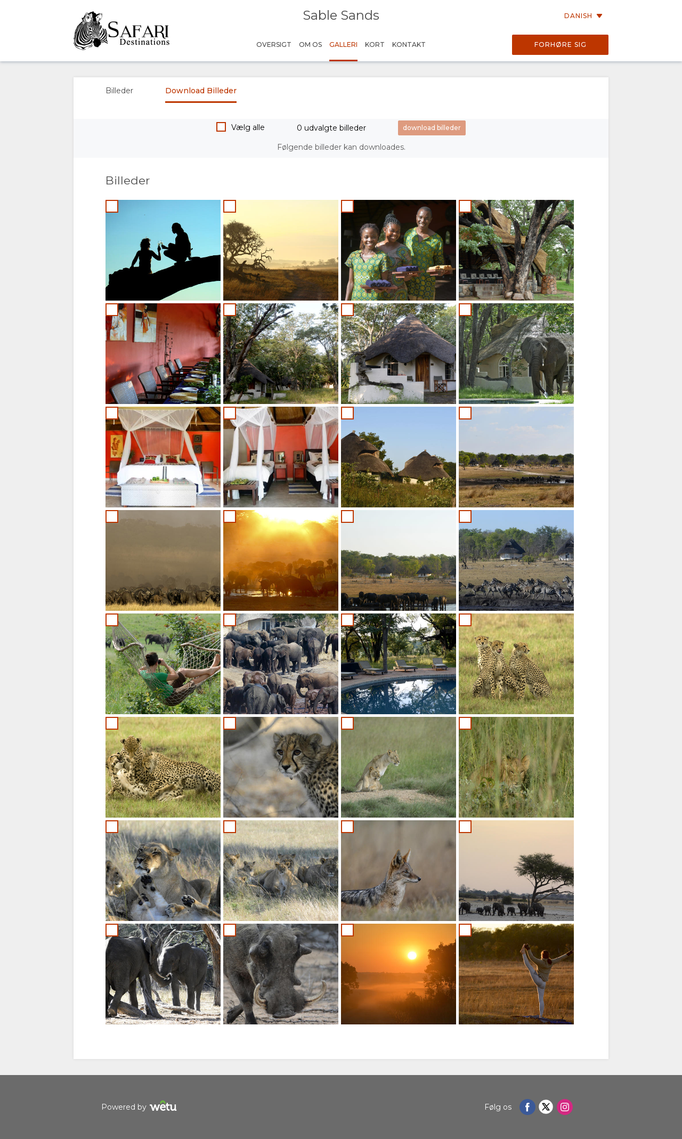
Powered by (140, 1107)
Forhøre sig (560, 45)
